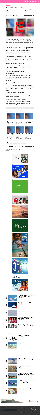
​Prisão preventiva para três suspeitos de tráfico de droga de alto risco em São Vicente (26, 325)
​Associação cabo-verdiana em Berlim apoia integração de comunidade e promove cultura (26, 303)
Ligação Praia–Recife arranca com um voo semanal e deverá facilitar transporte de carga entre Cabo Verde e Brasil (26, 381)
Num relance (33, 407)
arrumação (19, 143)
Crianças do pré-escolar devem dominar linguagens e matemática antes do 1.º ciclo (25, 366)
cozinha (14, 143)
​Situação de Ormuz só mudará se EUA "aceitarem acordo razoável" (25, 310)
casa (11, 143)
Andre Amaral (13, 149)
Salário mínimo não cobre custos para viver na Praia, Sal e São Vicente (26, 388)
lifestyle (24, 143)
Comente (23, 108)
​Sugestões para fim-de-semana (23, 335)
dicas (8, 143)
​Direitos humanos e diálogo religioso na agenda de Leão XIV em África (25, 318)
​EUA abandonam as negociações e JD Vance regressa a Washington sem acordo (26, 296)
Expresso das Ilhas (11, 15)
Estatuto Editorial (33, 409)
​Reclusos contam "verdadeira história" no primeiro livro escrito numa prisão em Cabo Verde (26, 359)
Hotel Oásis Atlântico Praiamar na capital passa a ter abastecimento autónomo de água (26, 374)
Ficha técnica (32, 408)
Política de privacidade (34, 410)
